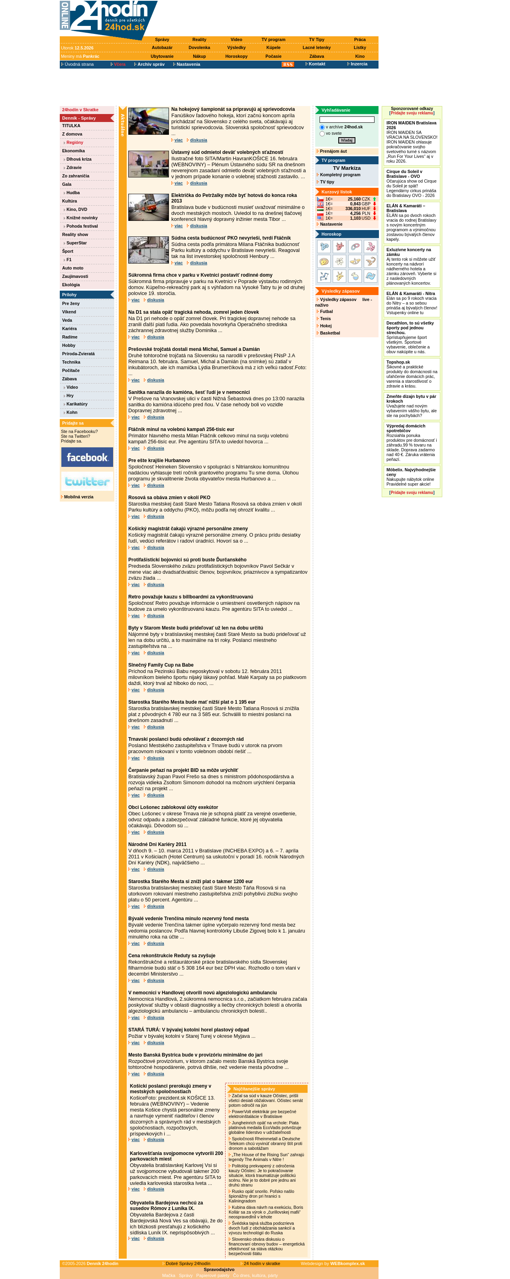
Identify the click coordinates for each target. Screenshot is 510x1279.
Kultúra (69, 201)
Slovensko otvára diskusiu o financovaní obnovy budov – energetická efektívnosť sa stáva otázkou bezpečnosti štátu (267, 1246)
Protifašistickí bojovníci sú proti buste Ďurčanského (187, 560)
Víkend (69, 311)
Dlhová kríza (78, 159)
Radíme (70, 337)
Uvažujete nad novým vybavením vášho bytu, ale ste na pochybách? (411, 406)
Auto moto (72, 268)
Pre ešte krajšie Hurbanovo (159, 460)
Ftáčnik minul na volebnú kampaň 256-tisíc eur (181, 429)
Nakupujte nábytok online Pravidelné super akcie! (411, 476)
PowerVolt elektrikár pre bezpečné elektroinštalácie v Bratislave (262, 1114)
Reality (199, 39)
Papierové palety (213, 1275)
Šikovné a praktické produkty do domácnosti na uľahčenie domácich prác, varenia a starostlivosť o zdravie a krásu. (411, 374)
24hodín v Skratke (80, 109)
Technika (71, 362)
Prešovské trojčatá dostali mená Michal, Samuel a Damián (194, 349)
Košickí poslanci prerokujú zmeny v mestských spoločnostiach (170, 1088)
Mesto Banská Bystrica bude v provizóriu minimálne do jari (195, 1055)
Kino (360, 56)
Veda (67, 320)
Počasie (273, 56)
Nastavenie (329, 224)
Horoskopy (237, 56)
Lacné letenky (317, 47)
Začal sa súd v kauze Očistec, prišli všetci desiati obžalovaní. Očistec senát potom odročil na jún (266, 1100)
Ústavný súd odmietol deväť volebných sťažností (227, 152)
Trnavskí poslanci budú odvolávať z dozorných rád (186, 739)
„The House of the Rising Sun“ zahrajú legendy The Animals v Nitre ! (266, 1157)
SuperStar (75, 242)
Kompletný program (338, 174)
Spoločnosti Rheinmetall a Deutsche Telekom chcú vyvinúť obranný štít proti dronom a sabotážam (265, 1143)
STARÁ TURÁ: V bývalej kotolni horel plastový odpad (188, 1030)
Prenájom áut (332, 151)
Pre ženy (71, 303)
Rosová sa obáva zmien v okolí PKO (169, 497)
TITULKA (71, 125)
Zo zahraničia (75, 175)
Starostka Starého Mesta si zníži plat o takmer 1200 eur (190, 881)
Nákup (199, 56)
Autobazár (162, 47)
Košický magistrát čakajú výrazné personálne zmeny (188, 528)
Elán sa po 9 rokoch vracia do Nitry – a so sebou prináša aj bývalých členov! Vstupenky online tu (411, 303)
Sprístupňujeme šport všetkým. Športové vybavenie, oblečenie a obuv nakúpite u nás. (410, 337)
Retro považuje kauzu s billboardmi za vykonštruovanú (190, 597)
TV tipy (325, 181)
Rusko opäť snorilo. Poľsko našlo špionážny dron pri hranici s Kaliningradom (261, 1196)
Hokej (324, 325)
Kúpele (274, 47)
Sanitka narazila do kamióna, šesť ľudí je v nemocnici (189, 392)
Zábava (317, 56)
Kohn (70, 412)
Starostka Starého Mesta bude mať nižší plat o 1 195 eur (191, 702)
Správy (162, 39)
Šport (67, 251)
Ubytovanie (162, 56)
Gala (66, 184)
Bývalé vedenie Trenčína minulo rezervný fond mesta (188, 918)
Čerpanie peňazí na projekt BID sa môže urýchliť (183, 770)
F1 (67, 259)
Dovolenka (199, 47)
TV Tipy (316, 39)
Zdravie (73, 167)
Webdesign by (333, 1263)
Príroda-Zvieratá (78, 353)
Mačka (168, 1275)
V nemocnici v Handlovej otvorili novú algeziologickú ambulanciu (202, 993)
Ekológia (71, 284)
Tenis (324, 318)
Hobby (68, 345)
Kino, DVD (75, 209)
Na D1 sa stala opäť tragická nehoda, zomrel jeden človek (193, 312)
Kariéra (69, 328)
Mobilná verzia (77, 496)
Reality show (75, 234)
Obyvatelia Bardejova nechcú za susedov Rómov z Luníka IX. (166, 1205)
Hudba (72, 192)
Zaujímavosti (75, 276)
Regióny (73, 142)
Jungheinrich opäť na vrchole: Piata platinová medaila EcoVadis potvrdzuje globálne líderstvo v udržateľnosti (265, 1127)
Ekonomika (73, 150)
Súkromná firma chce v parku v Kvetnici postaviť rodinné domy (200, 275)
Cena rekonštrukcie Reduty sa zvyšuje (172, 955)
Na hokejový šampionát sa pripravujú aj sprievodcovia (233, 109)
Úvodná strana (77, 64)
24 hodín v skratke (260, 1263)
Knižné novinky (81, 217)
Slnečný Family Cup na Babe (161, 665)
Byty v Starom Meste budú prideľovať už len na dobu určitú (195, 628)
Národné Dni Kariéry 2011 (157, 844)
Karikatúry (76, 403)
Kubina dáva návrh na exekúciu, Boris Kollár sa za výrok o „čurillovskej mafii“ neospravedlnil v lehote (266, 1212)
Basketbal (328, 333)
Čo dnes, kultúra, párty (255, 1275)
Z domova (72, 134)
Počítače (71, 370)
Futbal (325, 311)
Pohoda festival (81, 226)
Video (236, 39)
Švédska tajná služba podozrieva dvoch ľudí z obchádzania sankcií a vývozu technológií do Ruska (262, 1228)
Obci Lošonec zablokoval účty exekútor (173, 807)
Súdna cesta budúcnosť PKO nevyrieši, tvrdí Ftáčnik (231, 238)
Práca (360, 39)
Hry (69, 395)
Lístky (360, 47)
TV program (274, 39)
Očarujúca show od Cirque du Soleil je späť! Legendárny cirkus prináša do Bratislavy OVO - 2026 (411, 183)
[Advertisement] (270, 19)
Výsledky (236, 47)
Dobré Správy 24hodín (186, 1263)
